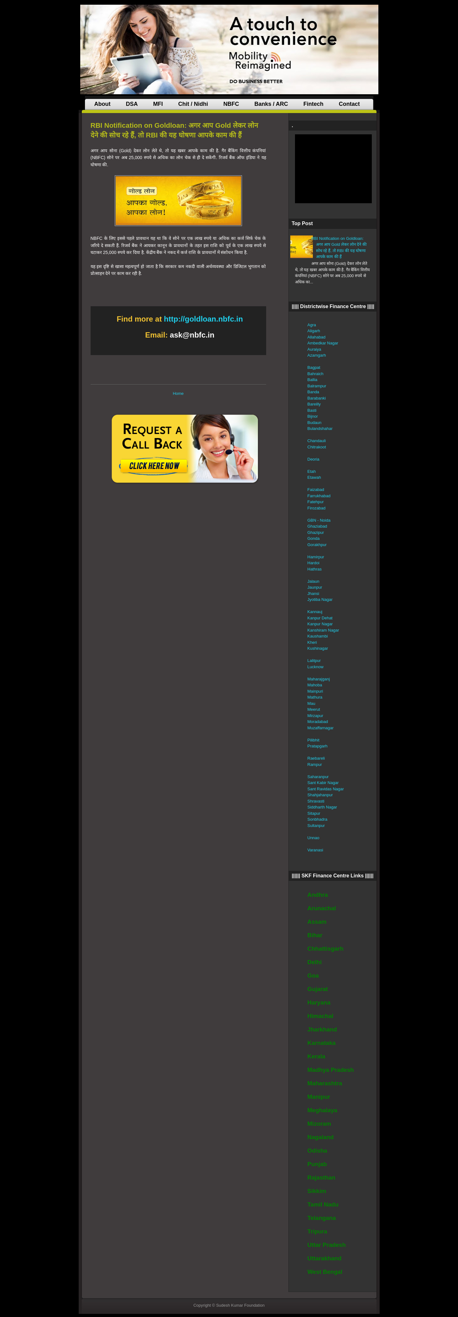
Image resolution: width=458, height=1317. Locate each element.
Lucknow (316, 666)
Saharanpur (318, 776)
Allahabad (317, 337)
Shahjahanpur (320, 795)
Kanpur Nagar (320, 624)
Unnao (313, 837)
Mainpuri (315, 691)
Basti (312, 410)
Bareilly (314, 404)
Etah (312, 471)
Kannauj (315, 611)
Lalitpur (314, 660)
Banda (313, 392)
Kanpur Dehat (320, 618)
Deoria (313, 459)
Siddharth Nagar (322, 807)
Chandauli (317, 440)
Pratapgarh (318, 746)
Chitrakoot (317, 447)
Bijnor (313, 416)
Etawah (314, 477)
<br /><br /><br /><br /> (333, 168)
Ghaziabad (317, 526)
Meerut (314, 709)
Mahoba (315, 685)
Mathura (315, 697)
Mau (311, 703)
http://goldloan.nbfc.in (203, 319)
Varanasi (315, 850)
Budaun (315, 422)
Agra (312, 325)
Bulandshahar (320, 428)
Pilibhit (313, 740)
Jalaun (313, 581)
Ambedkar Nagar (323, 343)
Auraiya (314, 349)
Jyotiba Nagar (320, 599)
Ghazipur (316, 532)
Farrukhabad (319, 495)
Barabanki (317, 398)
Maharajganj (319, 679)
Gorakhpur (317, 544)
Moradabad (318, 721)
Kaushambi (318, 636)
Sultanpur (316, 825)
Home (178, 393)
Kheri (312, 642)
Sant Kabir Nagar (323, 782)
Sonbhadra (318, 819)
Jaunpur (315, 587)
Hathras (315, 569)
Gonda (314, 538)
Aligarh (314, 330)
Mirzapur (316, 715)
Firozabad (317, 508)
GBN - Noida (319, 520)
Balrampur (317, 386)
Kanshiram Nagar (323, 630)
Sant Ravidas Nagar (326, 789)
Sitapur (314, 813)
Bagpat (314, 367)
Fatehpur (316, 501)
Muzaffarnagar (321, 728)
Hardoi (313, 562)
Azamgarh (317, 355)
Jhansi (313, 593)
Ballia (313, 379)
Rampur (315, 764)
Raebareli (316, 758)
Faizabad (316, 489)
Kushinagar (318, 648)
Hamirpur (316, 557)
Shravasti (316, 801)
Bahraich (316, 373)
